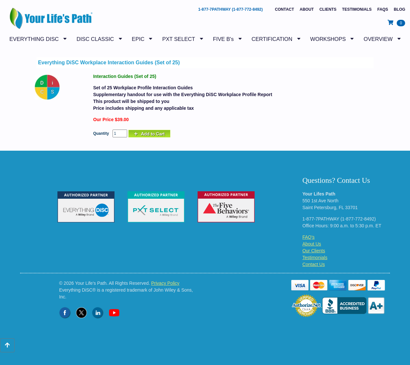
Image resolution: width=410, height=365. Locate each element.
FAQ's (308, 237)
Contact (284, 9)
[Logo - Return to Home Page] (49, 19)
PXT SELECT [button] (178, 39)
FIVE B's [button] (223, 39)
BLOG (399, 9)
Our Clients (313, 250)
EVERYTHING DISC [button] (34, 39)
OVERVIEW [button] (378, 39)
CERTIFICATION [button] (271, 39)
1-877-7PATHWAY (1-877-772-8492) (230, 9)
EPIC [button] (138, 39)
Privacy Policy (165, 283)
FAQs (382, 9)
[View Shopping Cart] (396, 23)
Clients (328, 9)
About (307, 9)
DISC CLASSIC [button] (95, 39)
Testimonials (357, 9)
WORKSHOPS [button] (328, 39)
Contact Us (313, 264)
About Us (311, 243)
